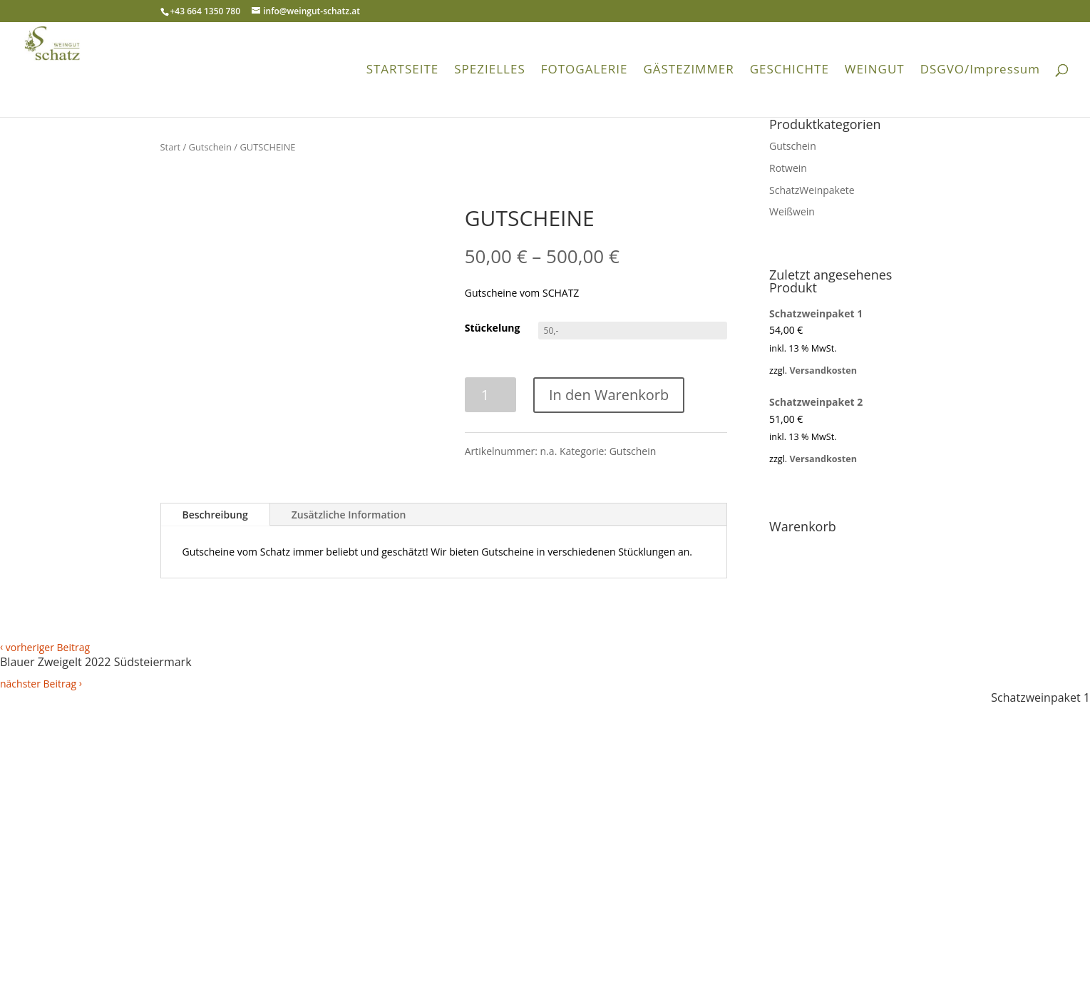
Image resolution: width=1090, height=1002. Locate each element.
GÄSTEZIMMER (688, 70)
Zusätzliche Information (349, 514)
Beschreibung (215, 514)
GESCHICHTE (789, 70)
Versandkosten (823, 370)
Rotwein (788, 168)
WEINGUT (875, 70)
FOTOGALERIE (584, 70)
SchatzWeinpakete (812, 190)
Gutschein (210, 146)
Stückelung (492, 327)
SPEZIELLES (489, 70)
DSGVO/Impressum (980, 70)
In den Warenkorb (609, 394)
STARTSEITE (402, 70)
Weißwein (792, 211)
